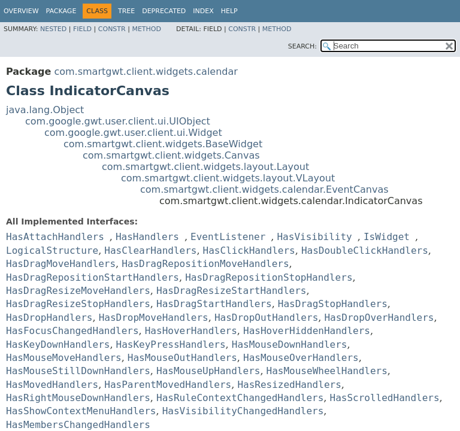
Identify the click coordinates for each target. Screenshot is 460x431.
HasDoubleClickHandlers (364, 250)
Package (61, 11)
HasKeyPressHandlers (171, 344)
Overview (21, 11)
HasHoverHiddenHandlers (306, 330)
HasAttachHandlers (55, 236)
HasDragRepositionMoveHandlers (205, 263)
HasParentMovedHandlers (167, 384)
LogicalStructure (52, 250)
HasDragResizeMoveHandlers (78, 290)
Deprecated (164, 11)
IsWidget (387, 236)
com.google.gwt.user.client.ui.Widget (133, 132)
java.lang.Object (45, 110)
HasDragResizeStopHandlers (78, 303)
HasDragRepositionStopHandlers (268, 277)
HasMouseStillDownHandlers (78, 371)
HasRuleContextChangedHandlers (239, 397)
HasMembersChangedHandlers (78, 424)
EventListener (227, 236)
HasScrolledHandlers (385, 397)
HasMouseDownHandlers (289, 344)
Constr (112, 29)
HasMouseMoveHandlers (64, 357)
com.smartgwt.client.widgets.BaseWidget (162, 144)
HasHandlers (147, 236)
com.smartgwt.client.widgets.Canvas (171, 155)
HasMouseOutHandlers (182, 357)
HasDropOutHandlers (266, 317)
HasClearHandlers (150, 250)
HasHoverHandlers (191, 330)
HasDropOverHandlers (379, 317)
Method (146, 29)
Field (82, 29)
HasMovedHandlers (52, 384)
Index (203, 11)
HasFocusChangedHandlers (72, 330)
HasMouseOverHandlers (301, 357)
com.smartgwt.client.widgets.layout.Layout (205, 166)
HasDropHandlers (49, 317)
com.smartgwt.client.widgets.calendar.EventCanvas (264, 189)
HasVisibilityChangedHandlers (243, 411)
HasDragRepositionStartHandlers (92, 277)
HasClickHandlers (249, 250)
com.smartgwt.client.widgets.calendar (145, 71)
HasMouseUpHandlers (208, 371)
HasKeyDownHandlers (58, 344)
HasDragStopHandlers (333, 303)
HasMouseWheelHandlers (327, 371)
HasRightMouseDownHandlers (78, 397)
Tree (126, 11)
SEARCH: (302, 46)
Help (229, 11)
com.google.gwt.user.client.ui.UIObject (117, 121)
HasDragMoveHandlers (61, 263)
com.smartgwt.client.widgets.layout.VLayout (228, 178)
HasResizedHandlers (289, 384)
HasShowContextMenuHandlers (81, 411)
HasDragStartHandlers (214, 303)
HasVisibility (314, 236)
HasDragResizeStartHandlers (231, 290)
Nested (53, 29)
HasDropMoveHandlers (153, 317)
